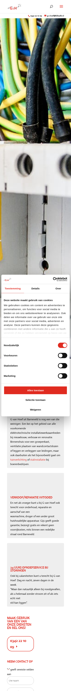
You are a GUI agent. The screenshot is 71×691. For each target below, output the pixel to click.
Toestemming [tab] (13, 288)
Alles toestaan (35, 390)
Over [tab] (58, 288)
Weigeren (35, 409)
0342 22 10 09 (36, 15)
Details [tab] (35, 288)
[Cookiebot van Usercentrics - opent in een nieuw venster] (53, 279)
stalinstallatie (37, 459)
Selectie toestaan (36, 400)
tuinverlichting (18, 459)
